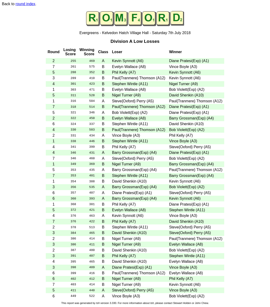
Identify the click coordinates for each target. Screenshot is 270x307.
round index (25, 4)
